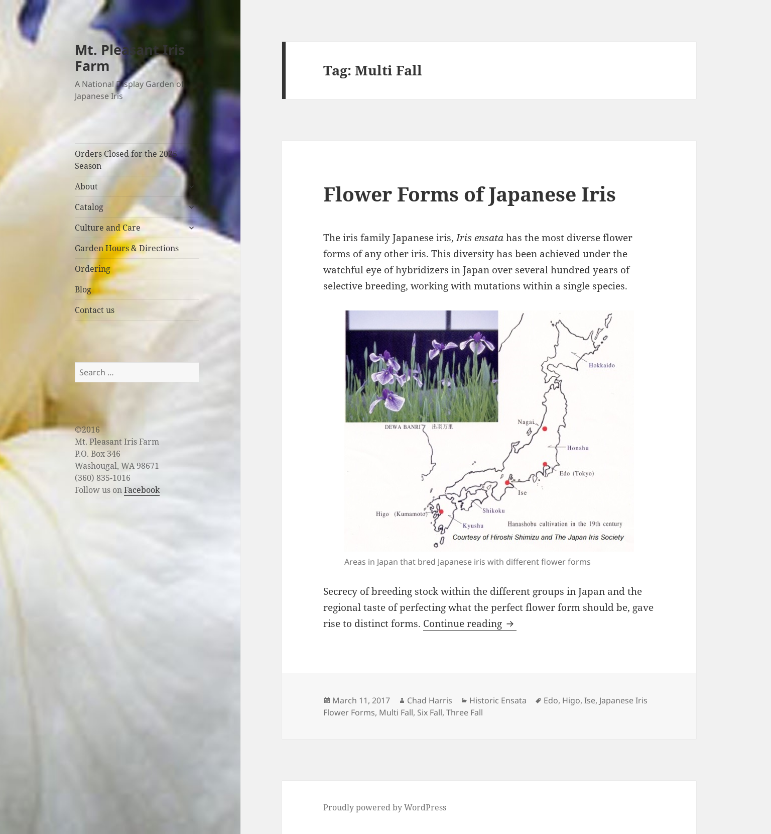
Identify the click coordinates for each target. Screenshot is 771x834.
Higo (571, 700)
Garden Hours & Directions (127, 248)
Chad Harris (429, 700)
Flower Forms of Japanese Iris (469, 193)
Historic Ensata (498, 700)
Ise (589, 700)
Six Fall (429, 712)
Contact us (94, 310)
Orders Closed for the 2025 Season (126, 159)
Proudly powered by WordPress (384, 807)
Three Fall (464, 712)
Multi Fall (396, 712)
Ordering (92, 268)
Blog (83, 289)
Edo (551, 700)
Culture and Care (108, 227)
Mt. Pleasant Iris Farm (130, 57)
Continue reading (470, 623)
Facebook (142, 489)
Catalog (89, 207)
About (86, 186)
